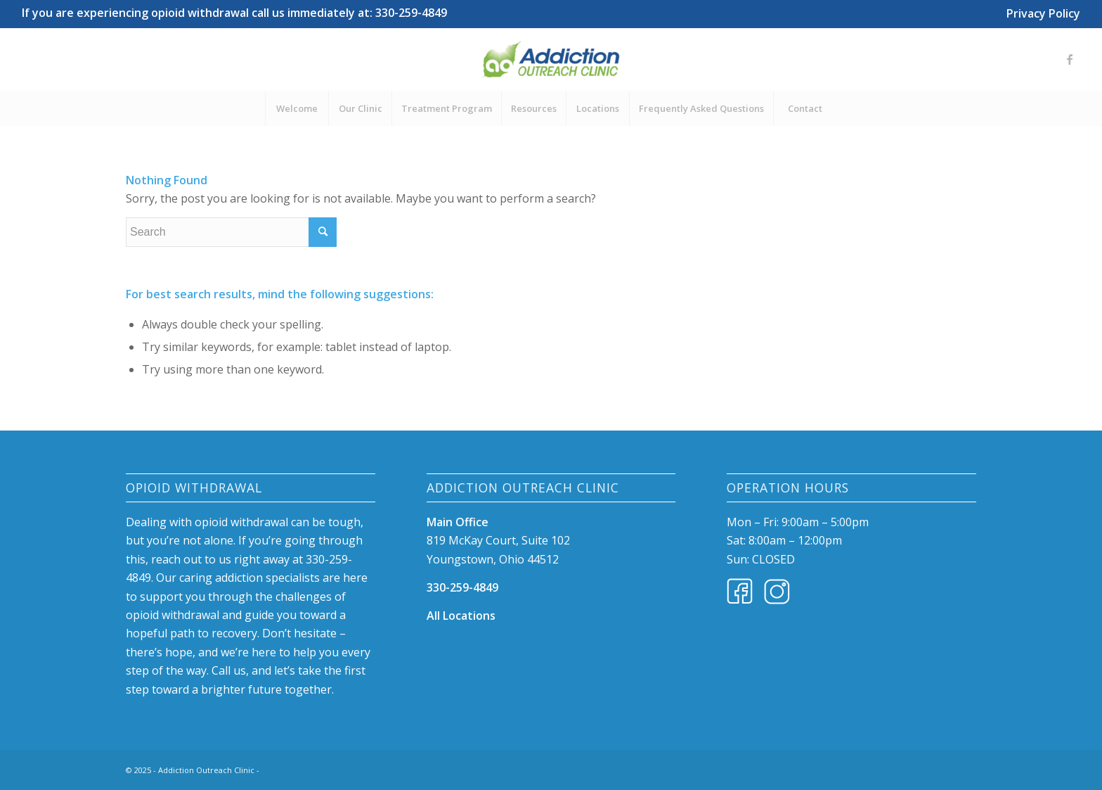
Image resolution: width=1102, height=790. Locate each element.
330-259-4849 (462, 587)
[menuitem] (1039, 10)
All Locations (461, 615)
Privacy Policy (1043, 13)
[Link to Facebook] (1069, 59)
